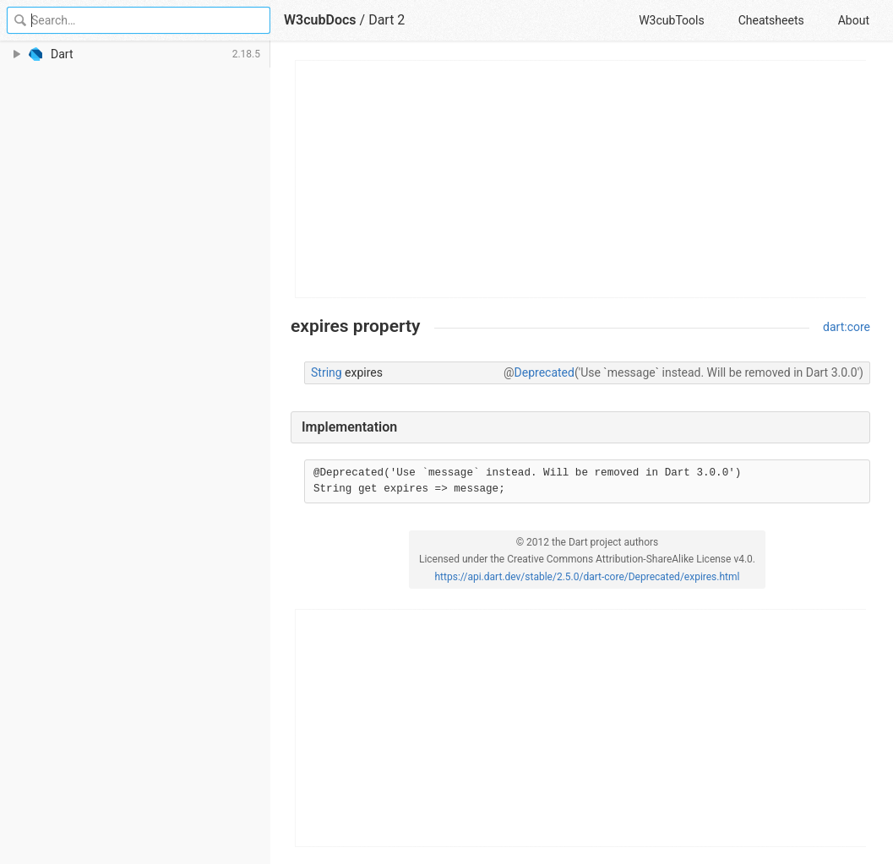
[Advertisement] (581, 179)
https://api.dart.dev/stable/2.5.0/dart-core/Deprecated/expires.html (587, 577)
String (326, 372)
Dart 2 (386, 20)
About (853, 20)
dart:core (846, 327)
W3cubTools (671, 20)
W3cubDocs (320, 20)
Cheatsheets (771, 20)
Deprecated (544, 372)
